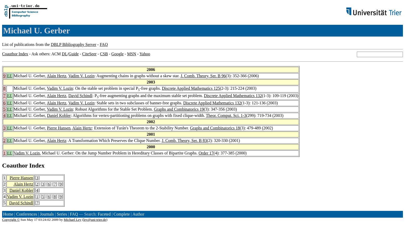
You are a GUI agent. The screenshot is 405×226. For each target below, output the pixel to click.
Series (62, 214)
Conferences (26, 214)
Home (8, 214)
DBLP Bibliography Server (73, 44)
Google (117, 54)
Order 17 (205, 153)
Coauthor (15, 165)
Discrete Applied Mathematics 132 (233, 95)
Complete (122, 214)
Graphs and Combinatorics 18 (215, 128)
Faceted (104, 214)
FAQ (104, 44)
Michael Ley (73, 220)
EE (9, 76)
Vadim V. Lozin (81, 76)
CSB (104, 54)
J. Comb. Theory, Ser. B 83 (184, 140)
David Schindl (80, 95)
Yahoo (144, 54)
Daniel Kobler (59, 115)
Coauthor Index (15, 54)
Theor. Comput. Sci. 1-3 (226, 115)
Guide (73, 54)
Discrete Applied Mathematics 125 (191, 88)
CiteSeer (89, 54)
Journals (47, 214)
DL (64, 54)
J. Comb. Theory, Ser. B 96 (203, 76)
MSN (131, 54)
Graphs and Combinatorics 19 (179, 109)
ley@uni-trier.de (94, 220)
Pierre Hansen (58, 128)
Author (138, 214)
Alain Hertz (56, 76)
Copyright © (11, 220)
